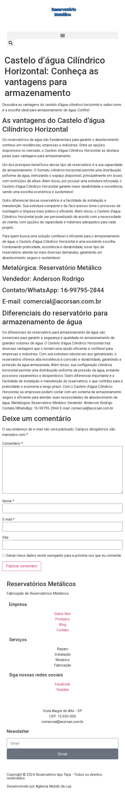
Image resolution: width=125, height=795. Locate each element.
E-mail (8, 519)
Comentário (12, 443)
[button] (62, 35)
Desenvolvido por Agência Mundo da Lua (39, 786)
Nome (8, 501)
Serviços (18, 639)
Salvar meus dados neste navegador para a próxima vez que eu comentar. (64, 555)
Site (5, 537)
